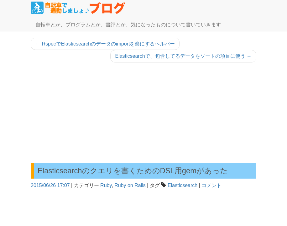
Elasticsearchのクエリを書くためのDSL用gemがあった (133, 170)
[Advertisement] (143, 113)
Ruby (106, 185)
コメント (211, 185)
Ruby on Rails (130, 185)
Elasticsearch (182, 185)
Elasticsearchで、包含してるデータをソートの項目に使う (183, 56)
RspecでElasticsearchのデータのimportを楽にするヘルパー (105, 43)
